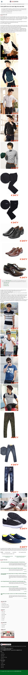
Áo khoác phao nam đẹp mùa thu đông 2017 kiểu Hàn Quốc (12, 568)
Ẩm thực (3, 617)
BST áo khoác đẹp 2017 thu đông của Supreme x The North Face (20, 556)
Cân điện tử (4, 603)
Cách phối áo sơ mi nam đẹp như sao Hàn (18, 4)
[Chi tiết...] (25, 571)
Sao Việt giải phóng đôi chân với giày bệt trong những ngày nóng (13, 581)
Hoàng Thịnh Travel (5, 604)
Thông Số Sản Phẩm (5, 607)
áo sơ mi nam (6, 284)
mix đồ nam (14, 552)
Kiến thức (3, 611)
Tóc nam (3, 625)
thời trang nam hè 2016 (22, 552)
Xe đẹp (3, 618)
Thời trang (2, 661)
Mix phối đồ (3, 654)
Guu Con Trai (3, 4)
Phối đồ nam (4, 624)
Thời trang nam (9, 4)
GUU (1, 651)
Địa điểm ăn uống (4, 657)
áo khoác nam (6, 285)
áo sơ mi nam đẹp (7, 552)
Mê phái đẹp (4, 614)
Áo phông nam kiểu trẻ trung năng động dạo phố (7, 556)
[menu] (1, 2)
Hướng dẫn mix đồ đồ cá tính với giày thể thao (9, 586)
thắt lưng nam (8, 280)
